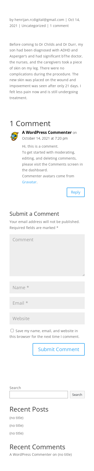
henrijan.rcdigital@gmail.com (39, 19)
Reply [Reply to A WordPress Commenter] (75, 192)
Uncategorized (34, 25)
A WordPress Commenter (47, 132)
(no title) (16, 417)
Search (15, 387)
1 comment (59, 25)
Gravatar (29, 182)
